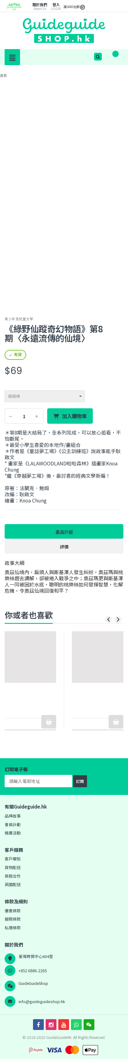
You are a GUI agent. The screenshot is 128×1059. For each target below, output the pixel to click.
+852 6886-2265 (33, 970)
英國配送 (13, 884)
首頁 (3, 75)
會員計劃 (13, 824)
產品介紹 (64, 532)
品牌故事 (13, 816)
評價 (64, 547)
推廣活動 (13, 833)
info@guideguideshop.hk (42, 1001)
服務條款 (13, 919)
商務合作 (13, 876)
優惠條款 (13, 911)
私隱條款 (13, 928)
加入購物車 (74, 416)
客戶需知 (13, 859)
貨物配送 (13, 867)
